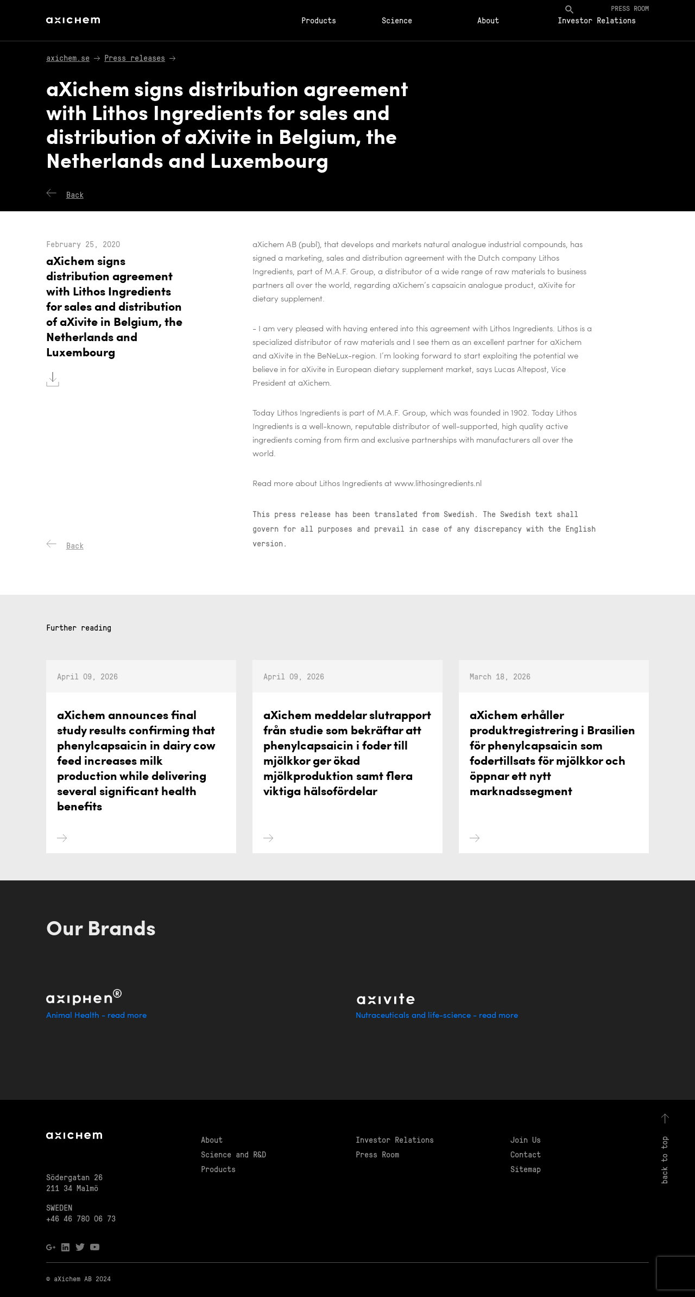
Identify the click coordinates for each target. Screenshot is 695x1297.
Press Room (377, 1154)
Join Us (525, 1139)
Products (318, 20)
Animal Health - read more (96, 1016)
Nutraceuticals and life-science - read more (437, 1016)
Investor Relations (597, 20)
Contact (525, 1154)
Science (397, 20)
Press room (630, 7)
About (488, 20)
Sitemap (525, 1168)
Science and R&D (233, 1154)
